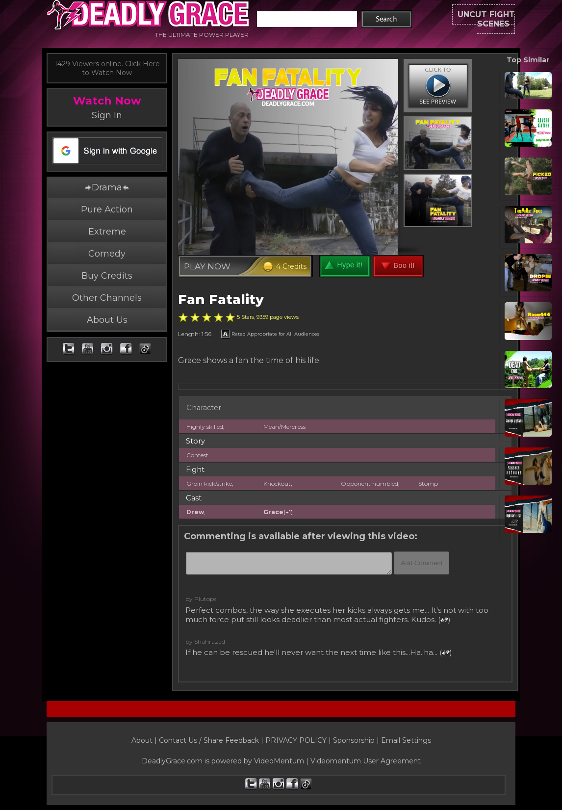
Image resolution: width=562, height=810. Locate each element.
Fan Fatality (221, 299)
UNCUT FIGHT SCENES (463, 19)
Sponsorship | (357, 740)
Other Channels (107, 297)
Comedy (107, 253)
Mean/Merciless (284, 426)
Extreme (107, 231)
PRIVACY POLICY (296, 740)
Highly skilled (204, 426)
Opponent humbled (369, 483)
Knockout (277, 483)
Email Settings (406, 740)
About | (145, 740)
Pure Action (107, 209)
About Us (107, 319)
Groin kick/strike (209, 483)
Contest (197, 455)
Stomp (428, 483)
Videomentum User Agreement (365, 761)
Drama (106, 187)
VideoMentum (279, 761)
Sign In (107, 115)
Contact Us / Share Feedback (209, 740)
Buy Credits (106, 275)
